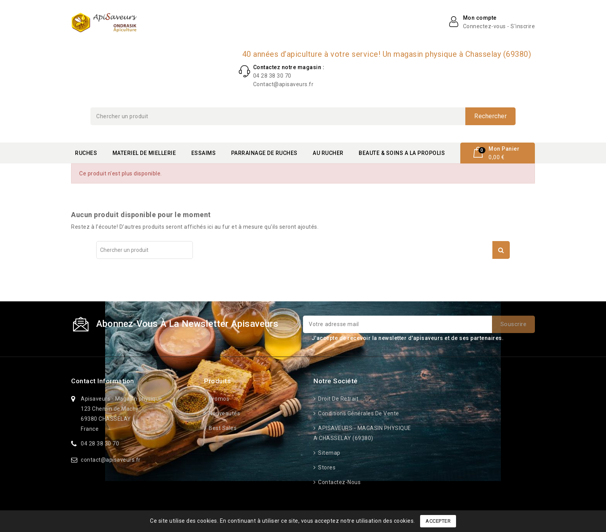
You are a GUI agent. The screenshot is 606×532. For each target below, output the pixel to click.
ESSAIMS (203, 153)
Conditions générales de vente (358, 413)
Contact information (102, 381)
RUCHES (86, 153)
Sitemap (328, 453)
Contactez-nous (339, 482)
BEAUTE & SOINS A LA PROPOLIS (402, 153)
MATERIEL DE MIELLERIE (144, 153)
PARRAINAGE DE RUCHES (264, 153)
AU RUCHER (328, 153)
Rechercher (490, 116)
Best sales (222, 428)
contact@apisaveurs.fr (111, 460)
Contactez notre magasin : (289, 67)
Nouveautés (224, 413)
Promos (219, 399)
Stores (326, 467)
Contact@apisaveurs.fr (283, 84)
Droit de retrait (338, 399)
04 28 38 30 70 (272, 76)
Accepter (438, 521)
